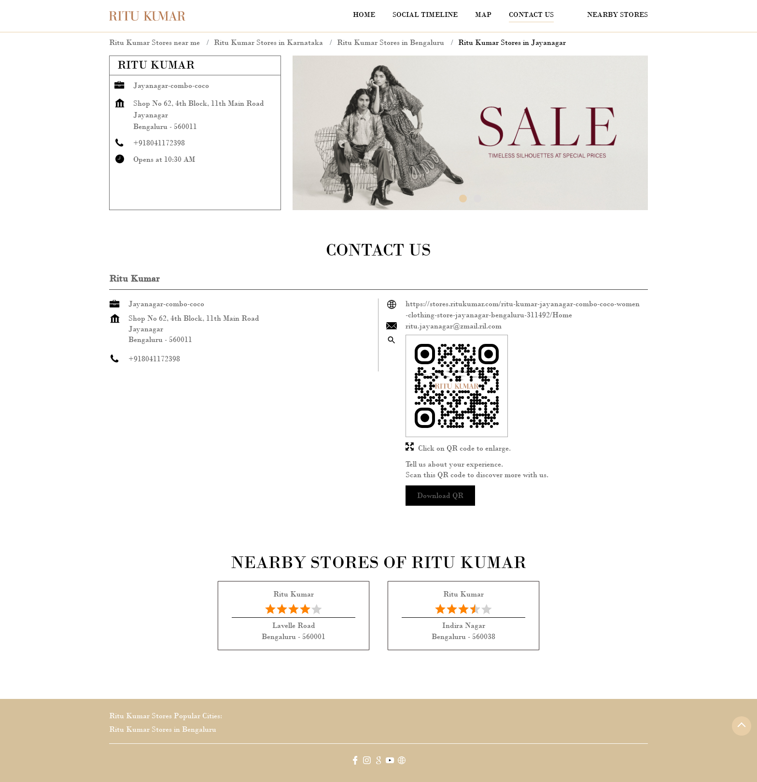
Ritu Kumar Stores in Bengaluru (162, 729)
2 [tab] (477, 198)
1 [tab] (463, 198)
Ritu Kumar (293, 593)
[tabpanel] (470, 133)
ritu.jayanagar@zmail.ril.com (454, 325)
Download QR (440, 495)
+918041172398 (159, 142)
